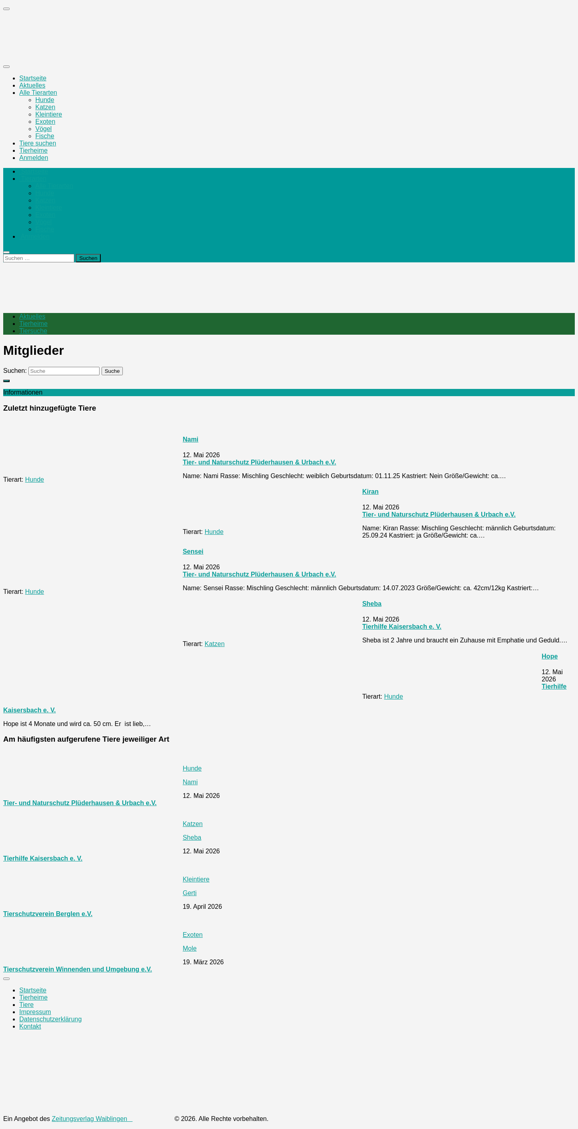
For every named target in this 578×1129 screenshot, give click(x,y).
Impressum (35, 1011)
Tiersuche (33, 330)
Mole (190, 948)
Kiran (370, 491)
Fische (44, 136)
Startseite (33, 78)
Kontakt (30, 1026)
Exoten (45, 121)
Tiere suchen (37, 143)
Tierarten (33, 178)
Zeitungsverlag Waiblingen (112, 1118)
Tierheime (33, 150)
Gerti (190, 893)
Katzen (45, 107)
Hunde (44, 99)
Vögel (43, 128)
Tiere (26, 1004)
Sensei (193, 551)
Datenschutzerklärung (50, 1019)
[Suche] (64, 371)
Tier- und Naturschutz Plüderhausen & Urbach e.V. (259, 462)
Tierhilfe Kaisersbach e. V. (401, 626)
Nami (190, 439)
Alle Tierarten (38, 92)
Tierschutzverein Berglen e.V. (47, 913)
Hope (550, 656)
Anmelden (33, 157)
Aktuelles (32, 85)
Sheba (371, 603)
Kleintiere (48, 114)
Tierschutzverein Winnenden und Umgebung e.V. (77, 969)
